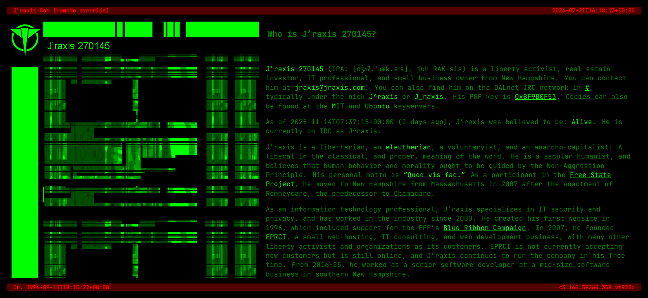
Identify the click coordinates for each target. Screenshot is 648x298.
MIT (338, 106)
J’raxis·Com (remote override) (61, 10)
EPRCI (276, 237)
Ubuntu (377, 106)
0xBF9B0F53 (535, 96)
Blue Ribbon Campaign (484, 227)
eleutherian (408, 147)
